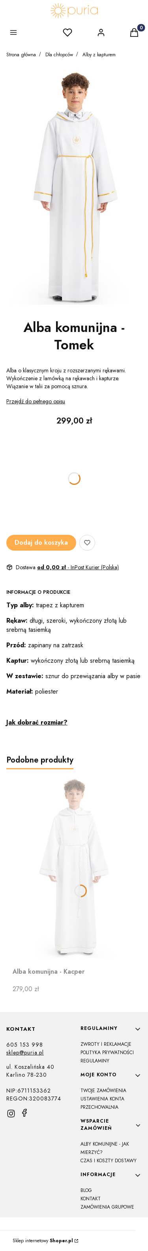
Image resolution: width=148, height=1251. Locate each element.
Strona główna (21, 54)
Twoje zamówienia (103, 1090)
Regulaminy (95, 1060)
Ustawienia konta (102, 1098)
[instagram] (11, 1113)
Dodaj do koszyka (41, 542)
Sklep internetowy (43, 1240)
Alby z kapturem (99, 54)
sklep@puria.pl (25, 1052)
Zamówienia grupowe (107, 1207)
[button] (14, 34)
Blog (86, 1190)
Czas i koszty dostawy (109, 1160)
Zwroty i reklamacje (106, 1044)
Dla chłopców (59, 54)
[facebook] (24, 1113)
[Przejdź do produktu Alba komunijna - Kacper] (74, 867)
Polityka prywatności (107, 1052)
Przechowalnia (99, 1107)
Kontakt (91, 1198)
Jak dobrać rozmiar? (36, 722)
